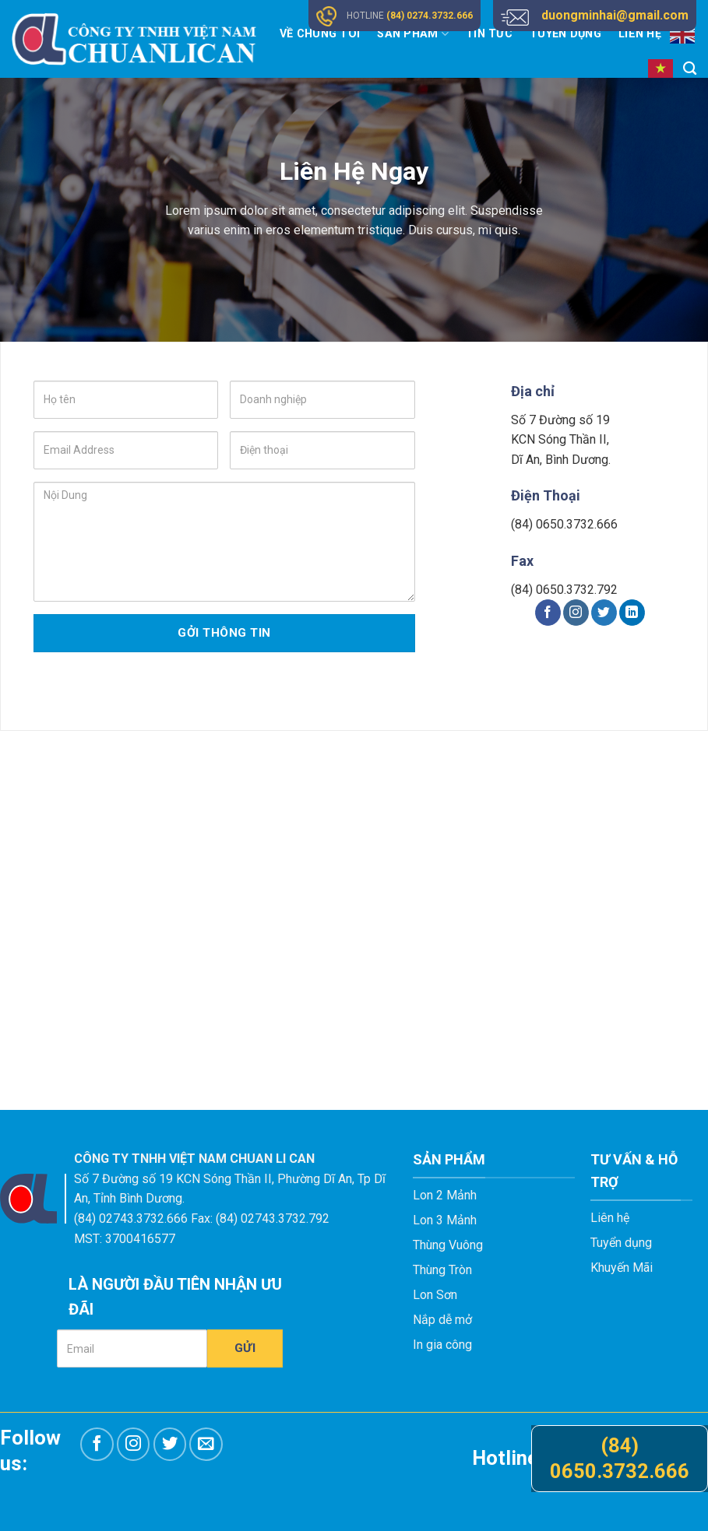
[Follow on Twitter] (604, 612)
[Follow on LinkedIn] (632, 612)
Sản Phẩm (413, 33)
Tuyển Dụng (565, 33)
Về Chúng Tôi (320, 33)
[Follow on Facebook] (548, 612)
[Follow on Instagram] (576, 612)
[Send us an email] (206, 1444)
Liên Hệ (639, 33)
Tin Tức (489, 33)
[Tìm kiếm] (689, 69)
